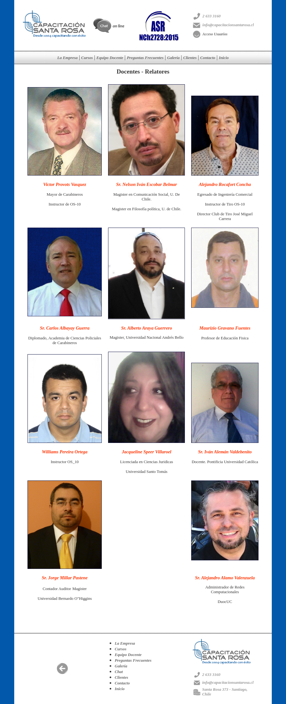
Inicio (223, 58)
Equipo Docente (109, 58)
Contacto (208, 58)
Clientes (190, 58)
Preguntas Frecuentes (145, 58)
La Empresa (67, 58)
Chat (119, 672)
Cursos (87, 58)
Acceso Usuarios (215, 34)
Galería (173, 58)
